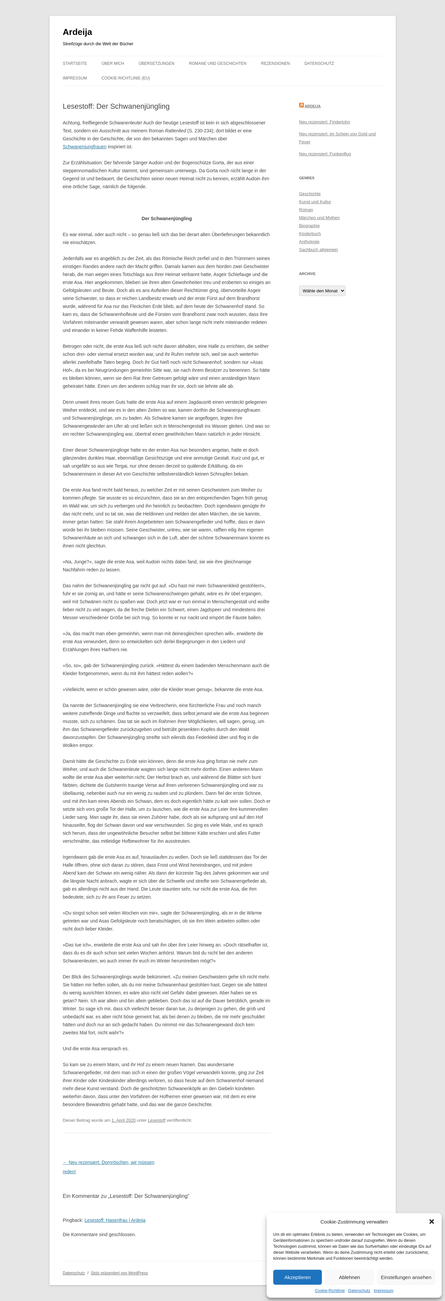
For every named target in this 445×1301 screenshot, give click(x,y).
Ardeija (77, 32)
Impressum (383, 1290)
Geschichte (310, 193)
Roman (306, 209)
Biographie (309, 225)
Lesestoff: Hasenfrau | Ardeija (115, 1220)
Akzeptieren (297, 1277)
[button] (431, 1221)
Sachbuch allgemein (318, 249)
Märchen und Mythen (319, 217)
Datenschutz (359, 1290)
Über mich (113, 63)
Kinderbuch (310, 233)
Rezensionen (275, 63)
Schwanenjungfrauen (85, 146)
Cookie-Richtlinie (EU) (126, 78)
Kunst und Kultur (315, 201)
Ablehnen (349, 1277)
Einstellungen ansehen (406, 1277)
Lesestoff (156, 1120)
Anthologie (309, 241)
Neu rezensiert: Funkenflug (325, 153)
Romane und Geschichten (218, 63)
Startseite (75, 63)
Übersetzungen (156, 63)
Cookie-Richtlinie (330, 1290)
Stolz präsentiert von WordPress (119, 1273)
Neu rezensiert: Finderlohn (324, 121)
